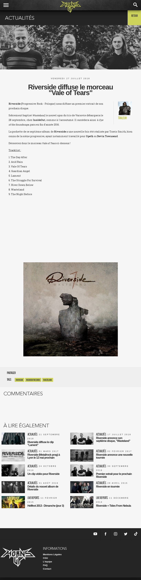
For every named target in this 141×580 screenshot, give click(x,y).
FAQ (45, 567)
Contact (47, 571)
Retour (132, 17)
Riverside (19, 379)
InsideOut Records (33, 379)
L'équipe (47, 564)
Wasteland (47, 379)
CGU (45, 560)
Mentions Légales (52, 557)
